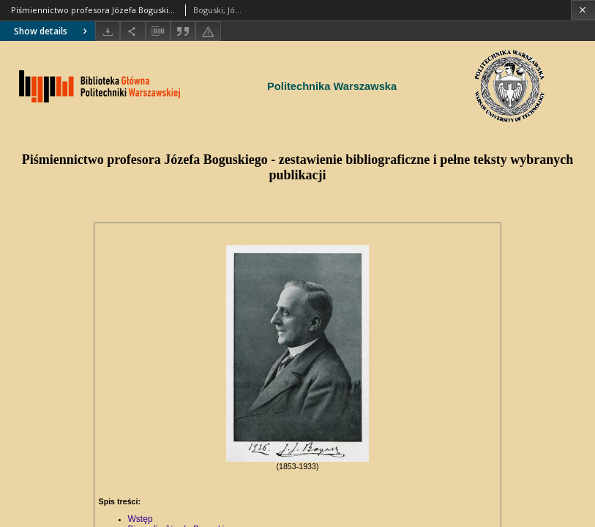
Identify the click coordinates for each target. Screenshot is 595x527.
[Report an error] (207, 31)
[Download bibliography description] (158, 31)
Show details (52, 31)
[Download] (107, 31)
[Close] (583, 10)
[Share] (132, 31)
